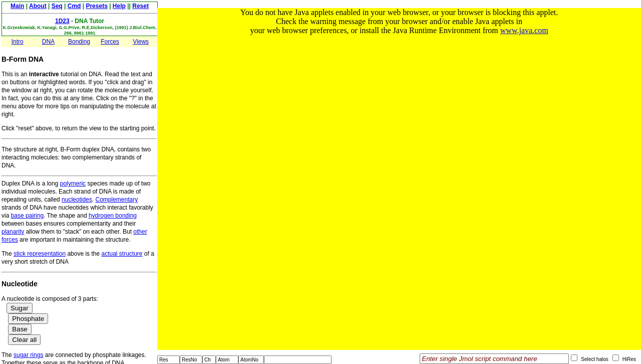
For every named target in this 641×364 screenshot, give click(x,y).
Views (141, 41)
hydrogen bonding (113, 215)
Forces (110, 41)
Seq (57, 6)
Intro (18, 41)
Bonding (79, 41)
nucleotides (77, 199)
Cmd (74, 6)
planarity (13, 231)
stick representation (40, 253)
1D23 (62, 21)
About (38, 6)
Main (17, 6)
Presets (96, 6)
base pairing (27, 215)
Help (119, 6)
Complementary (116, 199)
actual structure (121, 253)
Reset (140, 6)
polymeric (73, 183)
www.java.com (524, 30)
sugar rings (28, 354)
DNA (48, 41)
